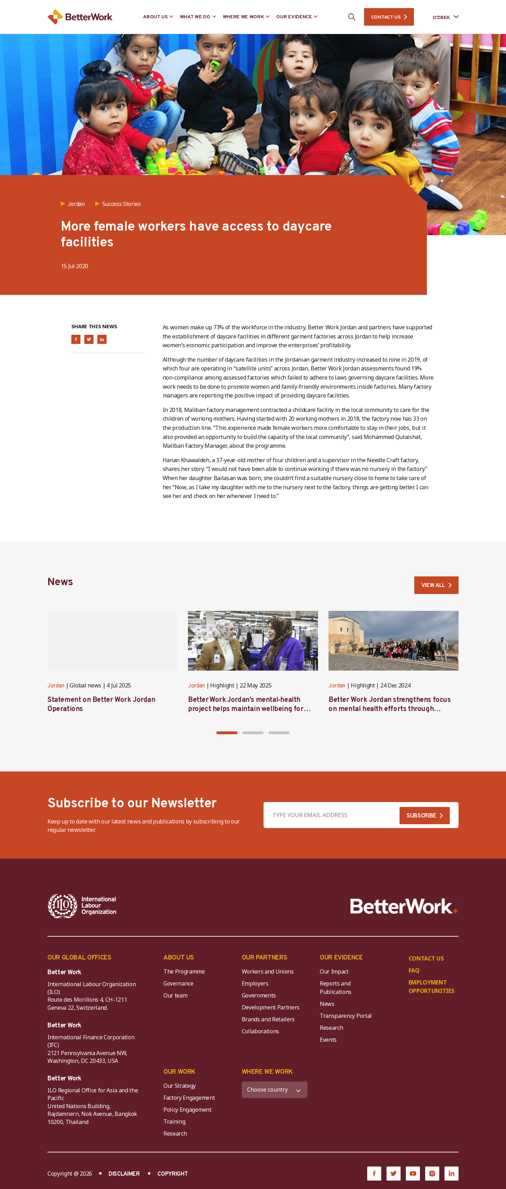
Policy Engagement (188, 1109)
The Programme (184, 971)
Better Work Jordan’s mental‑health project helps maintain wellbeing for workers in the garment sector (246, 709)
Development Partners (271, 1007)
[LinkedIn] (452, 1174)
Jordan (55, 686)
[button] (227, 732)
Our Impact (334, 971)
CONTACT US (386, 17)
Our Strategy (179, 1086)
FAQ (414, 970)
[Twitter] (394, 1174)
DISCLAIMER (124, 1174)
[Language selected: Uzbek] (441, 17)
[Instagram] (432, 1174)
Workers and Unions (268, 971)
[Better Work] (404, 906)
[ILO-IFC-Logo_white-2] (82, 906)
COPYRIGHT (172, 1174)
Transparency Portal (346, 1016)
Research (331, 1028)
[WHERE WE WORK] (275, 1089)
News (327, 1004)
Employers (255, 983)
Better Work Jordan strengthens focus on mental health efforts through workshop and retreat (390, 709)
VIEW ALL (433, 585)
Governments (259, 995)
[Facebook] (374, 1174)
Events (328, 1039)
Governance (178, 983)
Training (174, 1121)
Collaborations (260, 1031)
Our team (175, 995)
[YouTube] (413, 1174)
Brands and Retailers (268, 1019)
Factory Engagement (189, 1097)
